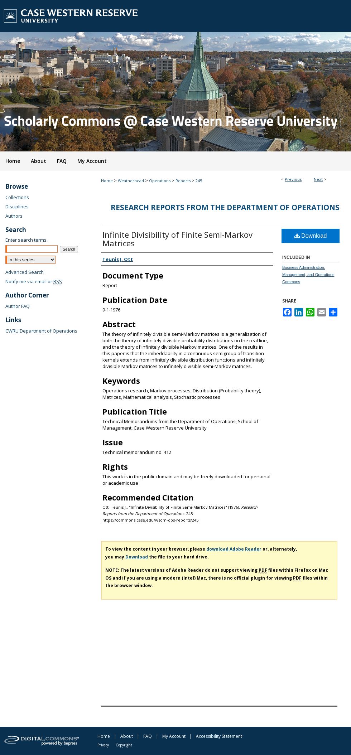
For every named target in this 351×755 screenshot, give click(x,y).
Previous (293, 179)
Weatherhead (131, 180)
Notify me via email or (33, 281)
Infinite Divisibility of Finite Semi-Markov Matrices (177, 238)
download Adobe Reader (233, 549)
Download (310, 236)
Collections (17, 197)
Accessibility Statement (219, 736)
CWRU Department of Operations (41, 331)
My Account (174, 736)
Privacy (103, 744)
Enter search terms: (26, 240)
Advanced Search (24, 272)
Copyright (124, 744)
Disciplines (17, 206)
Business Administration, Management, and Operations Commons (308, 274)
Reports (183, 180)
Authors (14, 216)
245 (199, 180)
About (126, 736)
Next (318, 179)
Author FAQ (17, 306)
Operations (159, 180)
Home (107, 180)
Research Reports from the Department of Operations (225, 207)
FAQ (147, 736)
